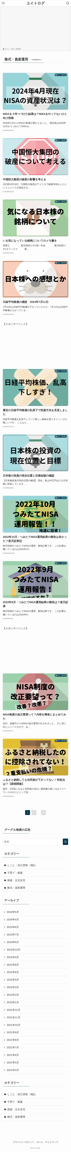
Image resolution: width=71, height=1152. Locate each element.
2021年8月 (13, 1039)
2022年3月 (13, 987)
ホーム (40, 1142)
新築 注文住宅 (16, 880)
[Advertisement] (35, 28)
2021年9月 (13, 1032)
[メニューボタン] (3, 3)
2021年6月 (13, 1055)
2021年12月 (13, 1009)
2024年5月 (13, 912)
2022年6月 (13, 972)
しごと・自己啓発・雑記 (21, 865)
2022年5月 (13, 979)
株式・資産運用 (16, 887)
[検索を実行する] (65, 842)
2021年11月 (13, 1017)
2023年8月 (13, 927)
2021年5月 (13, 1062)
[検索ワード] (35, 842)
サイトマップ (51, 1142)
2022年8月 (13, 964)
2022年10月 (13, 949)
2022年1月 (13, 1002)
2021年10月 (13, 1025)
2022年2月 (13, 994)
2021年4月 (13, 1070)
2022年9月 (13, 957)
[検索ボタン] (68, 3)
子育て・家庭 (15, 872)
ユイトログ (35, 3)
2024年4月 (13, 919)
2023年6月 (13, 942)
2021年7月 (13, 1047)
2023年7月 (13, 934)
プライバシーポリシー (23, 1142)
